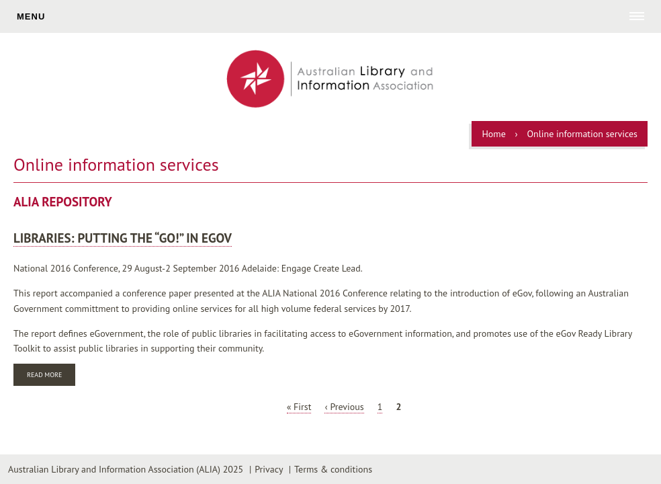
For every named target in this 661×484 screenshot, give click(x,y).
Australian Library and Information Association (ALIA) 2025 (125, 469)
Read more (51, 376)
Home (493, 134)
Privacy (269, 469)
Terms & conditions (333, 469)
